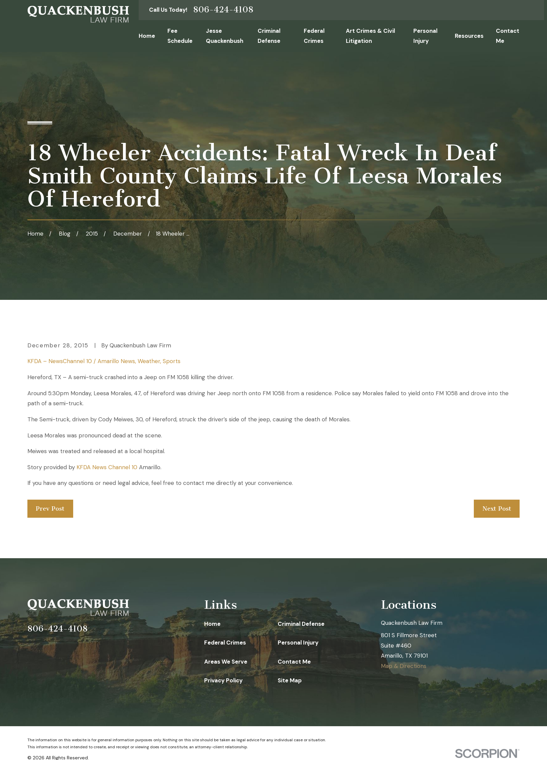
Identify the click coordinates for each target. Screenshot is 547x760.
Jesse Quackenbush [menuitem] (224, 36)
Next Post (497, 508)
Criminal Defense (301, 623)
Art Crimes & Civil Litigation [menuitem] (370, 36)
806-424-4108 (223, 10)
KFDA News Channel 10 (107, 467)
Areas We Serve (225, 661)
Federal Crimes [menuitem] (314, 36)
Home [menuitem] (147, 35)
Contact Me (294, 661)
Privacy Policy (223, 680)
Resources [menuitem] (469, 35)
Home (212, 623)
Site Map (290, 680)
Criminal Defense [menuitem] (269, 36)
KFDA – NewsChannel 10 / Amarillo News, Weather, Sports (103, 361)
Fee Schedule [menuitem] (179, 36)
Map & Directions (403, 666)
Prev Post (50, 508)
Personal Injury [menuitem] (425, 36)
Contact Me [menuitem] (507, 36)
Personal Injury (298, 642)
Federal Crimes (225, 642)
